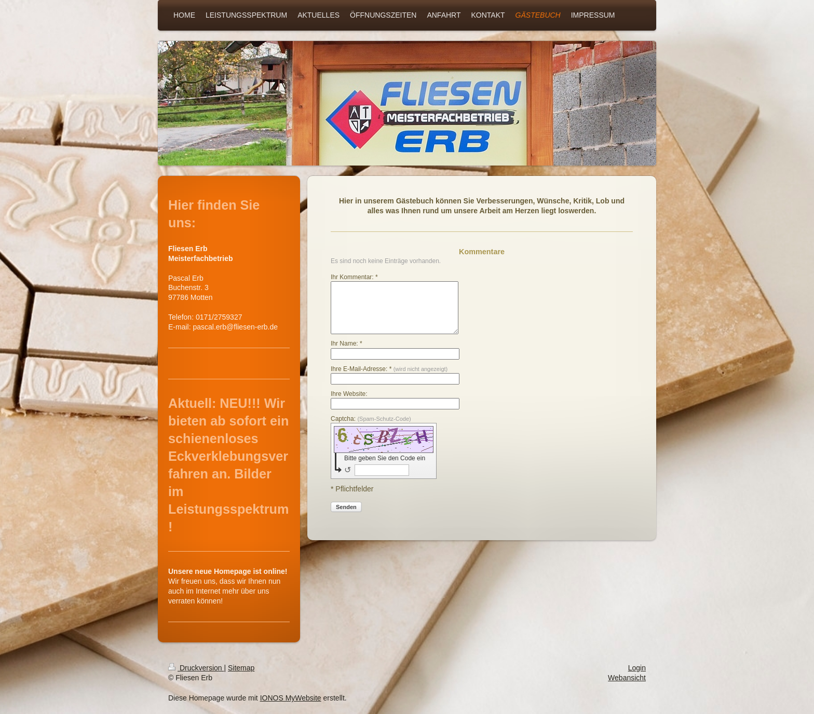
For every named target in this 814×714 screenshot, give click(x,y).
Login (637, 668)
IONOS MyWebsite (290, 698)
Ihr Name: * (346, 343)
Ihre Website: (349, 393)
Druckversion (196, 668)
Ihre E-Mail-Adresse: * (389, 369)
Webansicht (627, 678)
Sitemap (241, 668)
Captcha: (371, 418)
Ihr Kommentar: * (354, 277)
